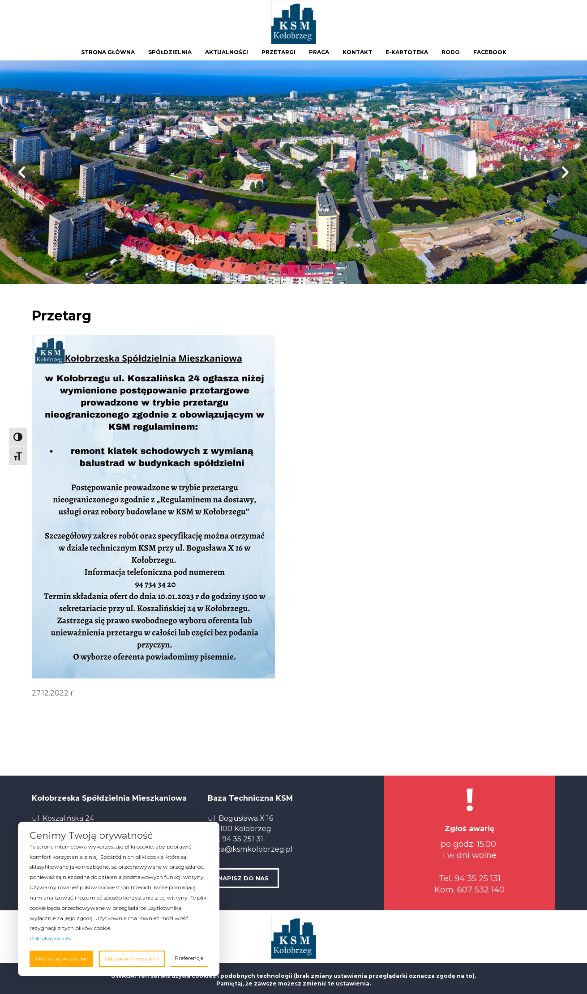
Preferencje (189, 958)
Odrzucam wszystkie (131, 958)
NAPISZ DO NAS (243, 878)
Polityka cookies (50, 938)
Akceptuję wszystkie (61, 958)
